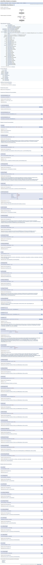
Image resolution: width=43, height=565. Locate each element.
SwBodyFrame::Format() (17, 140)
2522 (6, 255)
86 (5, 432)
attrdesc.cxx (9, 202)
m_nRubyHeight (6, 73)
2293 (6, 322)
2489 (6, 457)
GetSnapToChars (10, 59)
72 (5, 187)
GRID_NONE (5, 257)
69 (5, 157)
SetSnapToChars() (35, 340)
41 (5, 487)
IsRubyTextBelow (10, 47)
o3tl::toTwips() (9, 341)
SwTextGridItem (10, 24)
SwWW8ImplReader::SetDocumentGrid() (22, 373)
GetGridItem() (30, 178)
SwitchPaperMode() (16, 259)
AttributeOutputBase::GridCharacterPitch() (20, 141)
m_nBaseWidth (6, 78)
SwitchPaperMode (10, 64)
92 (5, 266)
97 (5, 149)
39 (5, 521)
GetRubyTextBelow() (38, 324)
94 (5, 390)
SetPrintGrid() (21, 340)
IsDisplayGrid (9, 53)
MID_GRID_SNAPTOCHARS (11, 356)
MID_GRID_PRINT (31, 355)
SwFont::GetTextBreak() (28, 179)
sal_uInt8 (11, 347)
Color (3, 155)
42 (5, 479)
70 (5, 380)
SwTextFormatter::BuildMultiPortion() (9, 177)
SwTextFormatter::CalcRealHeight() (9, 140)
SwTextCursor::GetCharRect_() (26, 221)
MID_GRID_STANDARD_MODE (18, 356)
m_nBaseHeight (36, 257)
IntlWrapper (14, 197)
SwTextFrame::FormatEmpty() (24, 140)
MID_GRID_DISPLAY (21, 355)
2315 (6, 352)
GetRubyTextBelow (10, 48)
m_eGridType (6, 74)
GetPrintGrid (9, 51)
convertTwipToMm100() (12, 353)
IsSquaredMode (10, 61)
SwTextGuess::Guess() (4, 180)
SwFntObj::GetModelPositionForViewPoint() (6, 179)
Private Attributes (37, 4)
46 (5, 504)
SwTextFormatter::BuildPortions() (19, 177)
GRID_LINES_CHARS (27, 353)
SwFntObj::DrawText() (34, 177)
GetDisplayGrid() (18, 324)
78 (5, 219)
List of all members (41, 4)
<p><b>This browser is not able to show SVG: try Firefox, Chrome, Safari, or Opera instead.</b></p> (21, 11)
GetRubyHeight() (33, 324)
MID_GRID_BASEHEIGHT (4, 355)
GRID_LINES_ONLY (32, 353)
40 (5, 496)
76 (5, 363)
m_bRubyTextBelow (6, 75)
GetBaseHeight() (6, 324)
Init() (8, 459)
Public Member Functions (32, 4)
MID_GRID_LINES (26, 355)
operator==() (28, 141)
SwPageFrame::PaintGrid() (4, 142)
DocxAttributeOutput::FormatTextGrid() (34, 140)
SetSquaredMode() (3, 341)
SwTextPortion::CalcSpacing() (27, 177)
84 (5, 283)
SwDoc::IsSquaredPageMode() (28, 303)
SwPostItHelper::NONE (31, 356)
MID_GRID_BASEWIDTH (11, 355)
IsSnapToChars (9, 58)
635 (5, 202)
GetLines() (25, 324)
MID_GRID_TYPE (25, 356)
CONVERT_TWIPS (6, 353)
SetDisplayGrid (9, 55)
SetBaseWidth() (3, 340)
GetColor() (14, 324)
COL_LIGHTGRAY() (6, 100)
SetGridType (9, 46)
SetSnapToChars (10, 60)
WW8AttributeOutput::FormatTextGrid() (6, 141)
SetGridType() (14, 340)
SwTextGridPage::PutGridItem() (22, 180)
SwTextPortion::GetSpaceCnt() (21, 179)
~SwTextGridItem (10, 25)
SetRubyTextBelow (10, 49)
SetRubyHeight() (25, 340)
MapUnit (12, 194)
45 (5, 538)
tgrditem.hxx (6, 7)
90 (5, 415)
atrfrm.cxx (9, 130)
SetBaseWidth (9, 57)
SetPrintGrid (9, 52)
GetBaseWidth (9, 56)
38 (5, 555)
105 (5, 247)
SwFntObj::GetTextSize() (35, 179)
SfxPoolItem (10, 83)
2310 (6, 130)
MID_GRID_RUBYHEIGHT (4, 356)
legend (21, 21)
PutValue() (14, 373)
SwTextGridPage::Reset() (12, 142)
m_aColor (11, 100)
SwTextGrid (12, 46)
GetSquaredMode (10, 62)
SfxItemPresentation (13, 193)
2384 (6, 336)
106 (5, 449)
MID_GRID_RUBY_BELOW (37, 355)
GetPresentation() (15, 179)
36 (5, 546)
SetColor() (6, 340)
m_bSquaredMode (6, 80)
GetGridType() (22, 324)
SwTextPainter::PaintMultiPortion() (12, 222)
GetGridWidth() (13, 141)
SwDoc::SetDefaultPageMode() (9, 259)
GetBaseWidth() (10, 324)
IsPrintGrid (9, 50)
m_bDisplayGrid (6, 77)
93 (5, 167)
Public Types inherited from (6, 83)
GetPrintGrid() (29, 324)
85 (5, 229)
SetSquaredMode (10, 63)
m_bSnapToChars (6, 79)
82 (5, 398)
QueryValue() (17, 160)
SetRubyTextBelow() (30, 340)
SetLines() (17, 340)
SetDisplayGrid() (10, 340)
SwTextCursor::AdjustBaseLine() (9, 220)
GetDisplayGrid (9, 54)
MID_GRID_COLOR (16, 355)
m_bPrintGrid (6, 76)
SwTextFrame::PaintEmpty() (33, 141)
